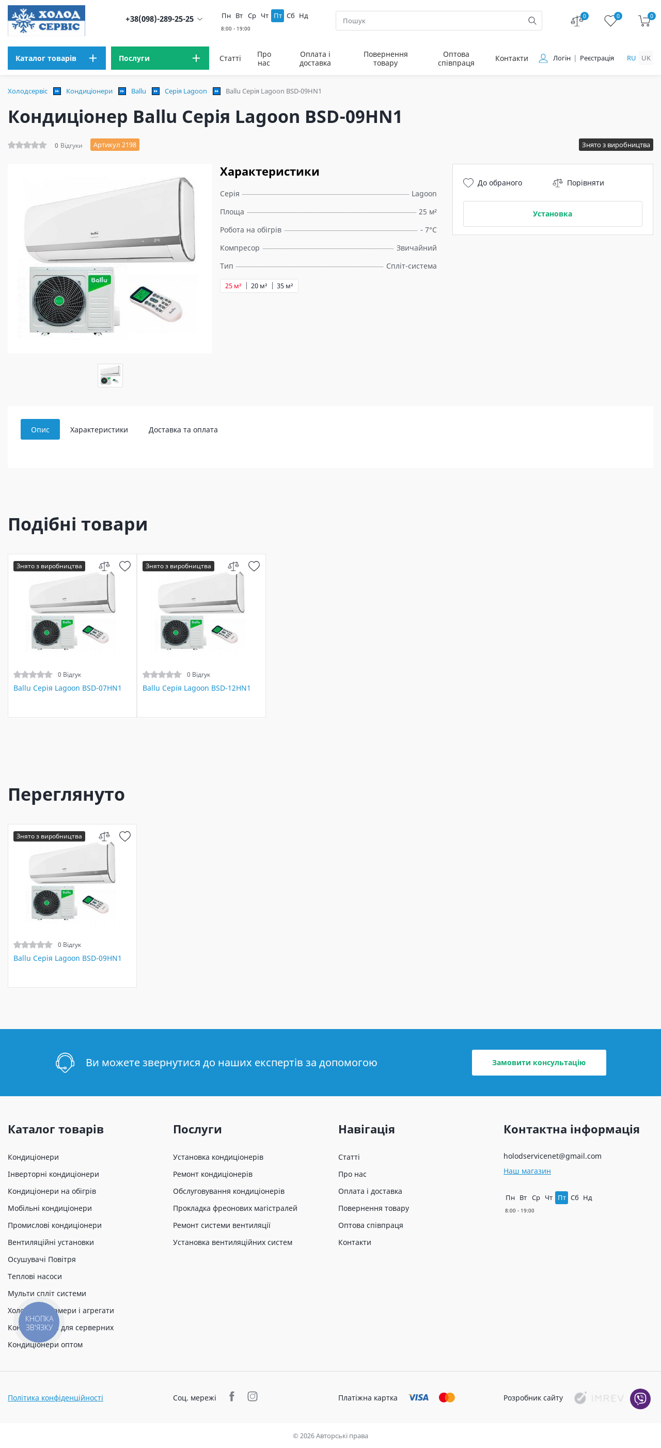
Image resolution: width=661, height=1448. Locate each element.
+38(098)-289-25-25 (159, 19)
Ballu (138, 91)
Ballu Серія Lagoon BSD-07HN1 (67, 688)
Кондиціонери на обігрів (52, 1191)
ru (631, 58)
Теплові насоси (35, 1276)
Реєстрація (597, 58)
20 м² (259, 286)
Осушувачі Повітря (42, 1259)
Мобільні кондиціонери (50, 1208)
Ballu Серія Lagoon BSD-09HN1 (67, 958)
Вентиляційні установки (51, 1242)
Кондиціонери (89, 91)
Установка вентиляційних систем (232, 1242)
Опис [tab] (40, 429)
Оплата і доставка (315, 58)
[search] (532, 20)
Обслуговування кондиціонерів (229, 1191)
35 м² (285, 286)
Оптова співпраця (456, 58)
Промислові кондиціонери (55, 1225)
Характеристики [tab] (99, 429)
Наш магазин (527, 1171)
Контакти (511, 58)
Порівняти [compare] (578, 183)
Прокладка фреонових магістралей (235, 1208)
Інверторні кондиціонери (53, 1174)
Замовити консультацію (539, 1062)
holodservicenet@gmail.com (552, 1156)
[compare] (104, 566)
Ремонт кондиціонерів (213, 1174)
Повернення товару (386, 58)
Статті (230, 58)
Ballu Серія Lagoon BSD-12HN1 (197, 688)
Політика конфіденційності (55, 1398)
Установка (552, 214)
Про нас (264, 58)
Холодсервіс (28, 91)
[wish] (125, 566)
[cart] (644, 21)
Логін (562, 58)
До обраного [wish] (492, 183)
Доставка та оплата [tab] (183, 429)
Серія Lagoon (186, 91)
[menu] (57, 58)
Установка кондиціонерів (218, 1157)
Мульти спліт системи (47, 1293)
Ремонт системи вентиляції (222, 1225)
